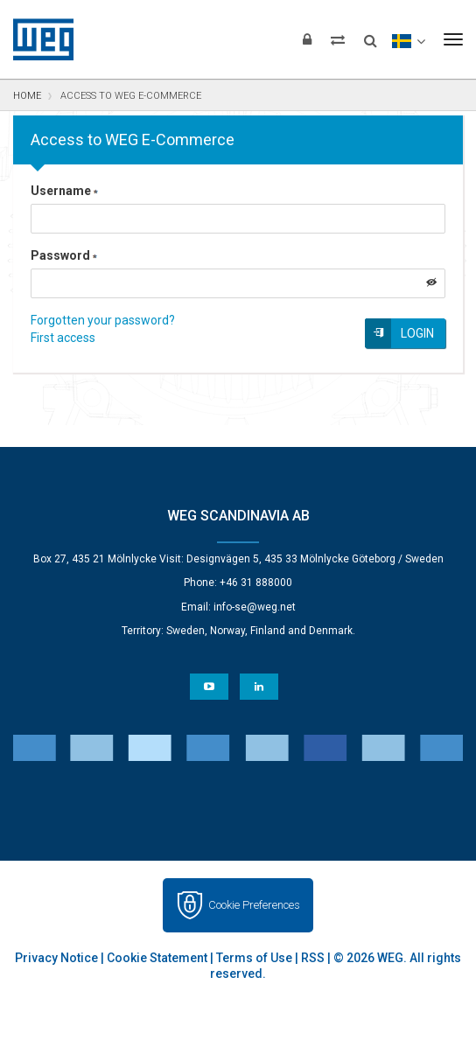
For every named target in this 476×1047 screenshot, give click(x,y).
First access (63, 338)
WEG (37, 39)
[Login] (307, 39)
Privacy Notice (56, 958)
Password (64, 255)
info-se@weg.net (255, 607)
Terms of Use (254, 958)
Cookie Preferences (254, 904)
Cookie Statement (157, 958)
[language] (408, 39)
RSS (313, 958)
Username (64, 191)
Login (417, 333)
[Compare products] (338, 39)
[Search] (370, 35)
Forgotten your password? (103, 320)
